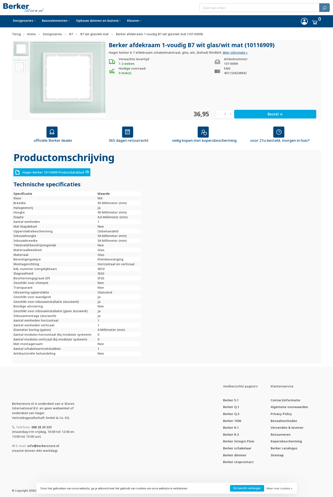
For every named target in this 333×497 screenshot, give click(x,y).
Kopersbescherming (286, 441)
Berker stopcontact (238, 462)
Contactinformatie (285, 400)
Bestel (275, 114)
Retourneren (280, 434)
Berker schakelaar (237, 448)
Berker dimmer (234, 455)
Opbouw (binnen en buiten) (97, 20)
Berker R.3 (231, 434)
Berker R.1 (231, 427)
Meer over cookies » (279, 488)
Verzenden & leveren (287, 427)
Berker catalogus (284, 448)
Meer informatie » (235, 52)
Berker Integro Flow (238, 441)
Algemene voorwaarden (289, 407)
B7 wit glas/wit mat (94, 34)
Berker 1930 (232, 421)
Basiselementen (54, 20)
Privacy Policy (281, 414)
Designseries (23, 20)
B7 (71, 34)
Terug (16, 34)
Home (31, 34)
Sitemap (277, 455)
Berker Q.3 (231, 414)
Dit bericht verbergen (247, 488)
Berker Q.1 (231, 407)
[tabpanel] (67, 79)
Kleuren (133, 20)
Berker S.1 (231, 400)
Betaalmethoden (284, 421)
